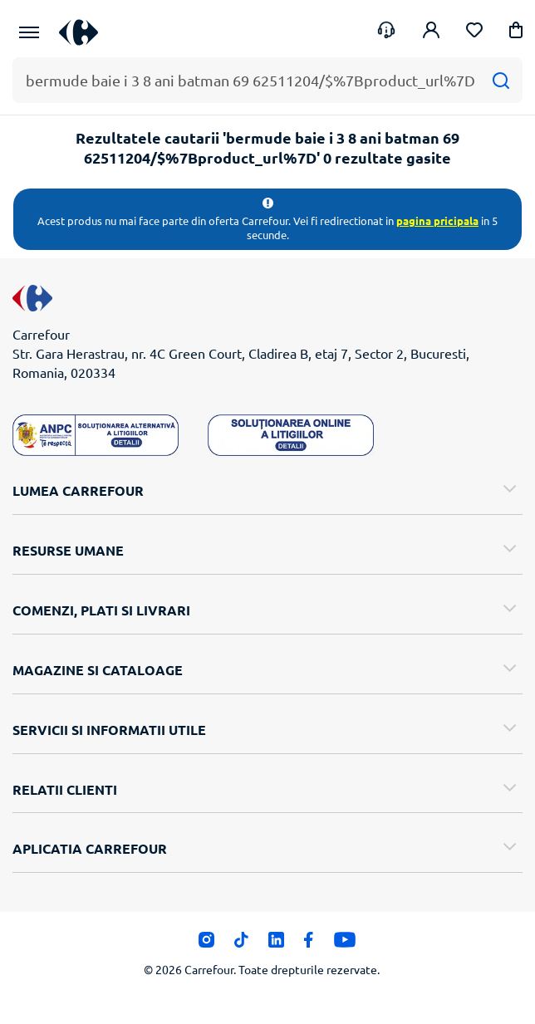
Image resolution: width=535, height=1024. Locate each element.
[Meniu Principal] (29, 32)
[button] (516, 33)
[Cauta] (500, 80)
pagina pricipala (437, 220)
